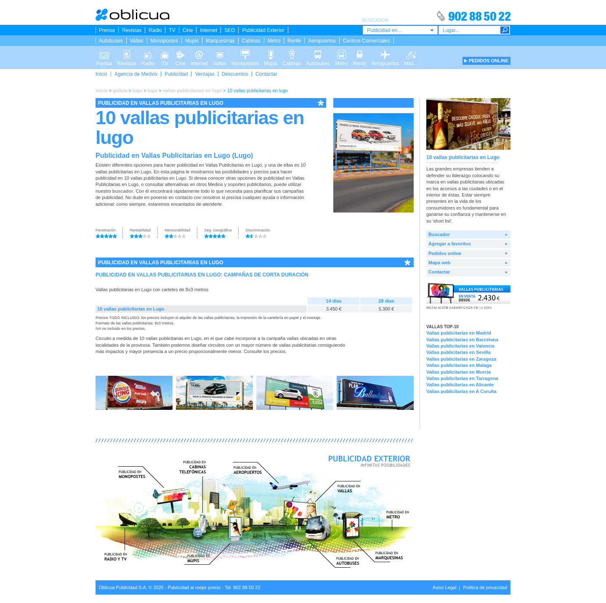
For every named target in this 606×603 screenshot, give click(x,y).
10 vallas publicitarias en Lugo (131, 308)
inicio (102, 90)
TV (172, 30)
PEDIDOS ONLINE (488, 60)
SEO (229, 30)
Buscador (439, 234)
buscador (122, 191)
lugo (137, 90)
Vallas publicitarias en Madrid (458, 332)
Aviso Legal (445, 587)
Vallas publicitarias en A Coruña (461, 391)
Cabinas (251, 41)
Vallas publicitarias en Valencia (460, 345)
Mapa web (439, 262)
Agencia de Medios (135, 74)
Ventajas (204, 74)
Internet (208, 30)
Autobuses (111, 41)
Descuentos (235, 74)
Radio (155, 30)
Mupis (192, 41)
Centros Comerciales (366, 41)
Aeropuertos (321, 41)
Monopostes (164, 41)
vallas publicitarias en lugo (192, 90)
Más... (411, 54)
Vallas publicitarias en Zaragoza (461, 358)
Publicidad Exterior (263, 30)
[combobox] (400, 30)
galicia (120, 90)
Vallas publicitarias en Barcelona (462, 339)
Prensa (107, 30)
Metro (274, 41)
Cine (188, 30)
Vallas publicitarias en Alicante (460, 384)
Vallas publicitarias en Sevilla (458, 352)
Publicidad (176, 74)
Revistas (131, 30)
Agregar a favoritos (449, 243)
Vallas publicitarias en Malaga (459, 365)
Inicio (101, 74)
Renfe (294, 41)
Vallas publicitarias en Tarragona (462, 378)
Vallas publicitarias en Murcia (458, 372)
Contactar (266, 74)
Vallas (137, 41)
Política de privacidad (485, 587)
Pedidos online (444, 253)
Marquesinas (220, 41)
